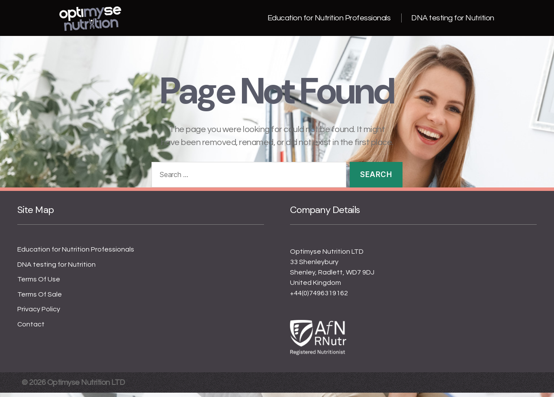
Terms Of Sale (39, 298)
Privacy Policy (38, 313)
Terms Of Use (38, 283)
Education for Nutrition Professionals (329, 20)
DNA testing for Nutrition (452, 20)
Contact (31, 328)
